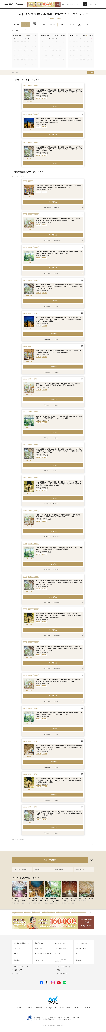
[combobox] (71, 4)
